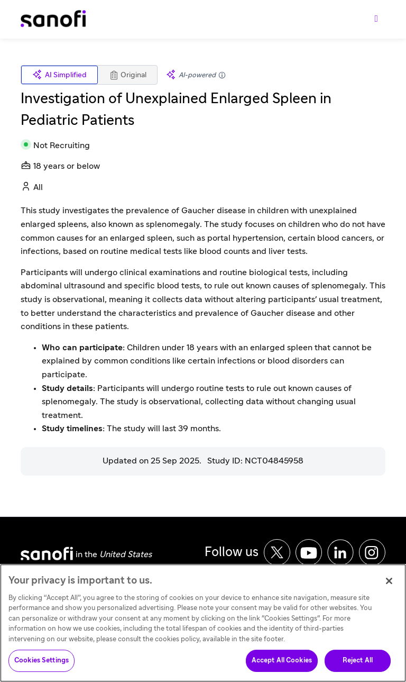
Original (127, 75)
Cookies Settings (41, 664)
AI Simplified (59, 74)
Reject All (358, 664)
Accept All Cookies (282, 664)
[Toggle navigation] (376, 19)
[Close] (389, 584)
